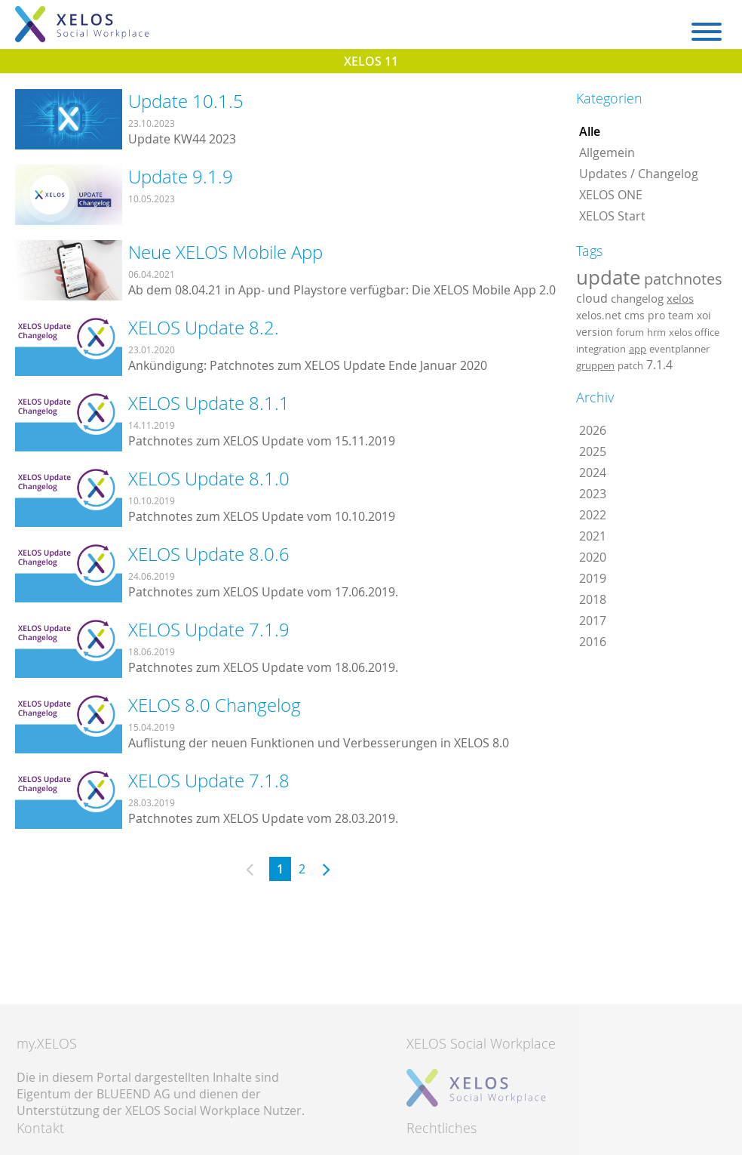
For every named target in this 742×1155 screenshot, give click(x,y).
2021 (592, 536)
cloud (592, 298)
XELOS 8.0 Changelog (214, 705)
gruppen (595, 365)
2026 (592, 430)
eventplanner (679, 349)
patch (630, 365)
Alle (589, 131)
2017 (592, 620)
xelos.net (598, 315)
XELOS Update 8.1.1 (209, 403)
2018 (592, 599)
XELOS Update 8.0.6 (209, 554)
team (681, 315)
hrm (656, 332)
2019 (592, 578)
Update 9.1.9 (180, 177)
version (594, 332)
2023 (592, 493)
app (637, 349)
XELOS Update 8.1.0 (209, 479)
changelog (637, 298)
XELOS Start (612, 216)
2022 (592, 515)
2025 (592, 451)
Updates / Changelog (638, 173)
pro (656, 315)
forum (630, 332)
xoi (704, 315)
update (608, 277)
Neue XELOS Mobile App (225, 252)
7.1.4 (659, 364)
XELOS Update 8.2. (203, 328)
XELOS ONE (610, 194)
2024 (592, 472)
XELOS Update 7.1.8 (209, 780)
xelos (680, 298)
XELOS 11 (371, 61)
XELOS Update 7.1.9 (209, 630)
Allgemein (607, 152)
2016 (592, 641)
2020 (592, 557)
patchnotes (683, 279)
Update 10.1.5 (186, 101)
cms (634, 315)
